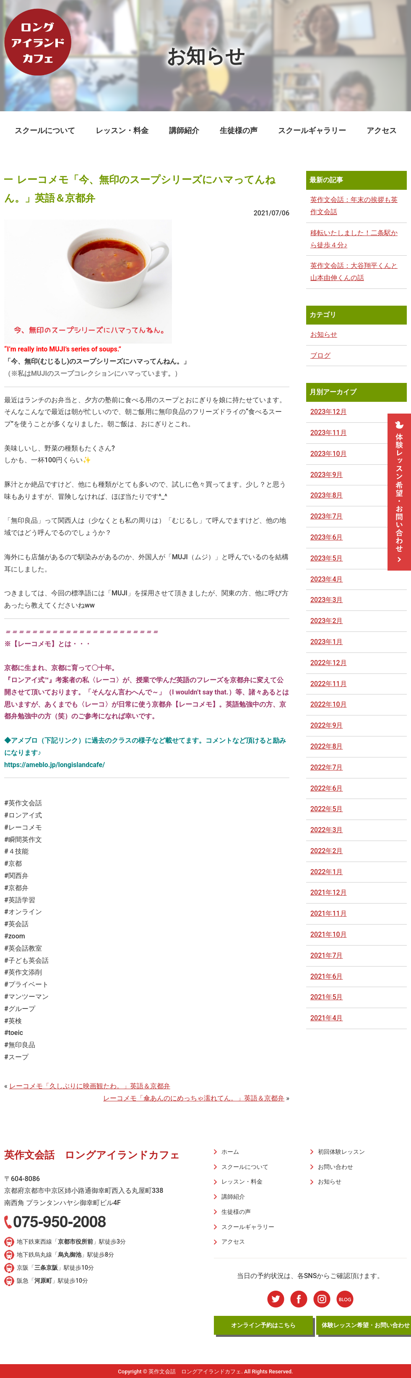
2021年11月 (328, 913)
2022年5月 (326, 809)
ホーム (229, 1151)
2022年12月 (328, 663)
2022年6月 (326, 788)
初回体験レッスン (340, 1151)
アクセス (382, 130)
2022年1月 (326, 872)
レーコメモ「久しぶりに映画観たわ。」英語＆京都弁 (89, 1086)
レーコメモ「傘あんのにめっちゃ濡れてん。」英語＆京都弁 (193, 1098)
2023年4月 (326, 579)
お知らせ (323, 334)
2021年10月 (328, 934)
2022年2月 (326, 851)
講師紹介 (184, 130)
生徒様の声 (239, 130)
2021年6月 (326, 976)
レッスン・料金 (122, 130)
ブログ (320, 355)
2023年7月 (326, 516)
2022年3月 (326, 830)
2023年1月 (326, 642)
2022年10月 (328, 704)
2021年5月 (326, 997)
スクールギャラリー (312, 130)
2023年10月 (328, 454)
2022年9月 (326, 725)
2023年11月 (328, 433)
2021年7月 (326, 955)
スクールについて (45, 130)
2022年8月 (326, 746)
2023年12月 (328, 412)
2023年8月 (326, 495)
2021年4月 (326, 1018)
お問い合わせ (334, 1166)
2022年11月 (328, 684)
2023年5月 (326, 558)
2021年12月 (328, 892)
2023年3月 (326, 600)
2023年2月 (326, 621)
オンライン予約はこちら (263, 1323)
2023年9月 (326, 475)
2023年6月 (326, 537)
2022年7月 (326, 767)
